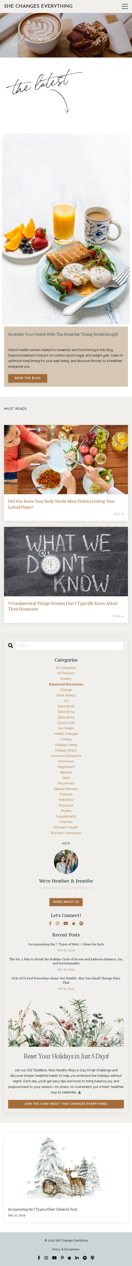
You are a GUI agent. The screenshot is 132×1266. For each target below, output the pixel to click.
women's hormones (66, 833)
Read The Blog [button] (28, 378)
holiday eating (66, 745)
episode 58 (66, 706)
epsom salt (66, 723)
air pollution (66, 673)
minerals (66, 772)
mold (66, 778)
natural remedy (66, 789)
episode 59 (66, 712)
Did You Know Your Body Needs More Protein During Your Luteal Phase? (61, 504)
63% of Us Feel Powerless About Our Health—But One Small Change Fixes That (66, 980)
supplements (66, 816)
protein (66, 811)
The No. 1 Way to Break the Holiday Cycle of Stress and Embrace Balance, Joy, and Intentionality (66, 961)
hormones (66, 761)
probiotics (66, 805)
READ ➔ (118, 514)
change (66, 690)
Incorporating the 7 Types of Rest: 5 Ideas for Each (66, 944)
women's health (66, 827)
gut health (66, 728)
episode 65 (66, 717)
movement (66, 783)
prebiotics (66, 800)
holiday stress (66, 750)
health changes (66, 734)
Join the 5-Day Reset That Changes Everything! (66, 1104)
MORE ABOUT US (66, 902)
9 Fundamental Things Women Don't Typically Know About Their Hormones (63, 606)
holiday (66, 739)
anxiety (66, 679)
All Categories (66, 668)
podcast (66, 794)
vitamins (66, 822)
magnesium (66, 767)
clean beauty (66, 695)
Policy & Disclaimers (66, 1249)
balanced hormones (66, 684)
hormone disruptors (66, 756)
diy (66, 701)
